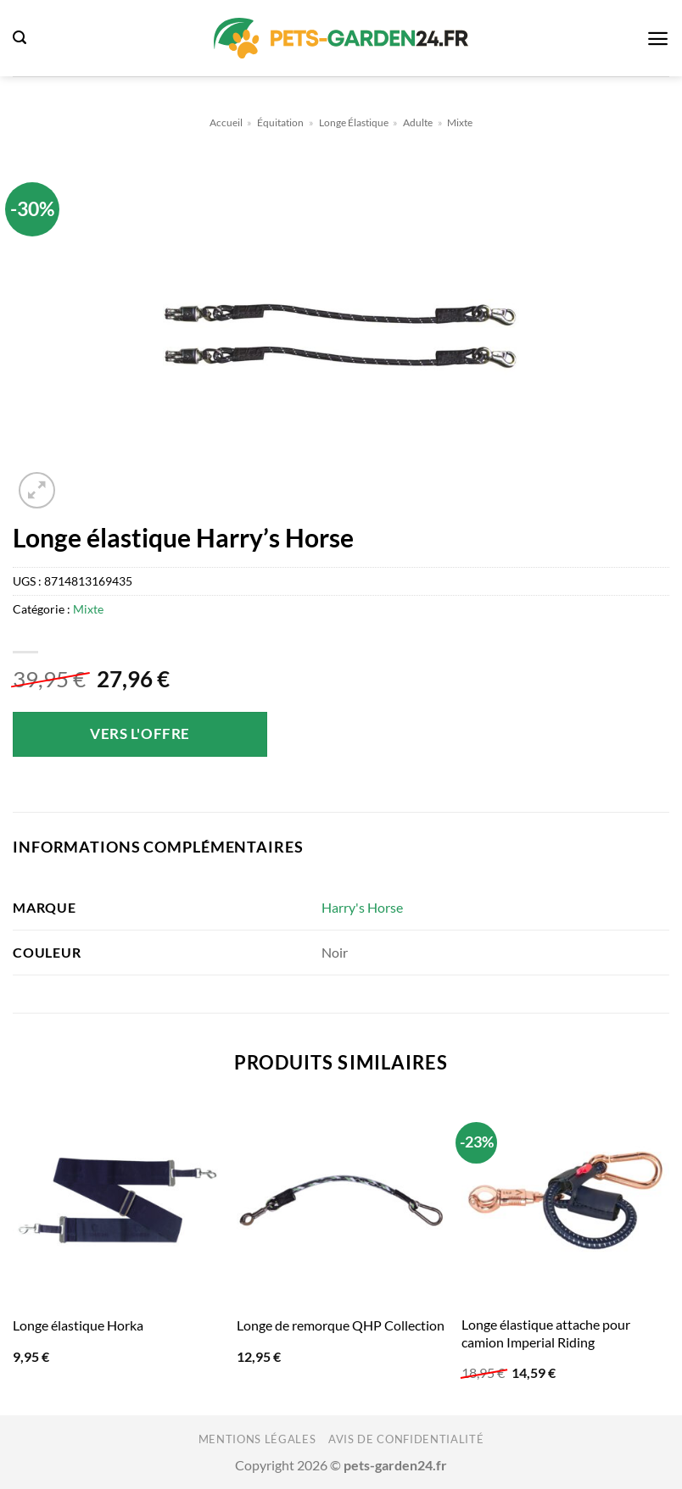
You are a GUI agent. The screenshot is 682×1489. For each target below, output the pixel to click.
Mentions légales (257, 1439)
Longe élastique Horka (78, 1325)
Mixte (459, 122)
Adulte (418, 122)
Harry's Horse (362, 907)
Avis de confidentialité (406, 1439)
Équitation (280, 122)
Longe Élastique (354, 122)
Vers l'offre (139, 733)
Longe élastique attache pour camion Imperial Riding (545, 1333)
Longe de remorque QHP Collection (340, 1325)
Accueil (226, 122)
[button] (19, 37)
